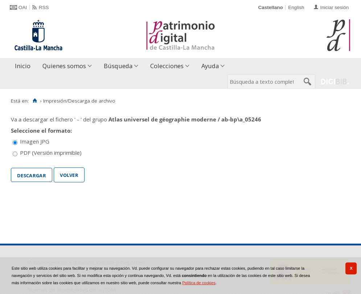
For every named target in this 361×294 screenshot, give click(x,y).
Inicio (22, 66)
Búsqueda (118, 66)
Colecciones (167, 66)
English (296, 7)
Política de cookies (199, 283)
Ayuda (210, 66)
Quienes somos (64, 66)
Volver (69, 174)
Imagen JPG (34, 141)
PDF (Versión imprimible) (51, 152)
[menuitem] (24, 66)
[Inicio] (35, 100)
